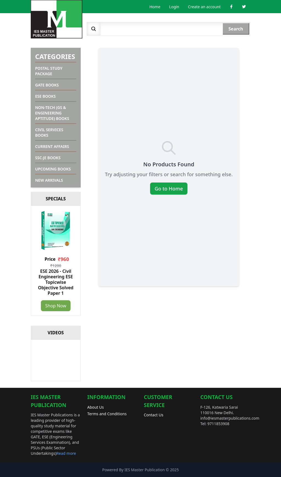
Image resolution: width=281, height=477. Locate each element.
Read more (66, 453)
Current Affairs (52, 146)
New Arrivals (49, 180)
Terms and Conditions (107, 413)
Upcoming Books (53, 169)
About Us (95, 407)
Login (174, 6)
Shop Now (55, 306)
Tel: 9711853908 (214, 423)
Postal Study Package (49, 71)
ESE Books (45, 96)
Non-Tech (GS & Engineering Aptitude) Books (52, 113)
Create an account (204, 6)
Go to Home (168, 188)
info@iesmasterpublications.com (229, 418)
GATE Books (47, 85)
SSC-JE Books (48, 157)
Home (155, 6)
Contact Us (153, 414)
